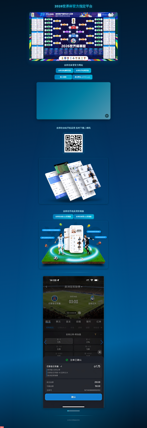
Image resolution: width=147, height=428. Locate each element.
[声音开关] (107, 116)
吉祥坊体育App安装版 (83, 217)
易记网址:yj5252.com (82, 77)
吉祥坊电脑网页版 (64, 70)
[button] (45, 342)
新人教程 (63, 77)
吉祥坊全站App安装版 (63, 217)
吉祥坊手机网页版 (82, 70)
